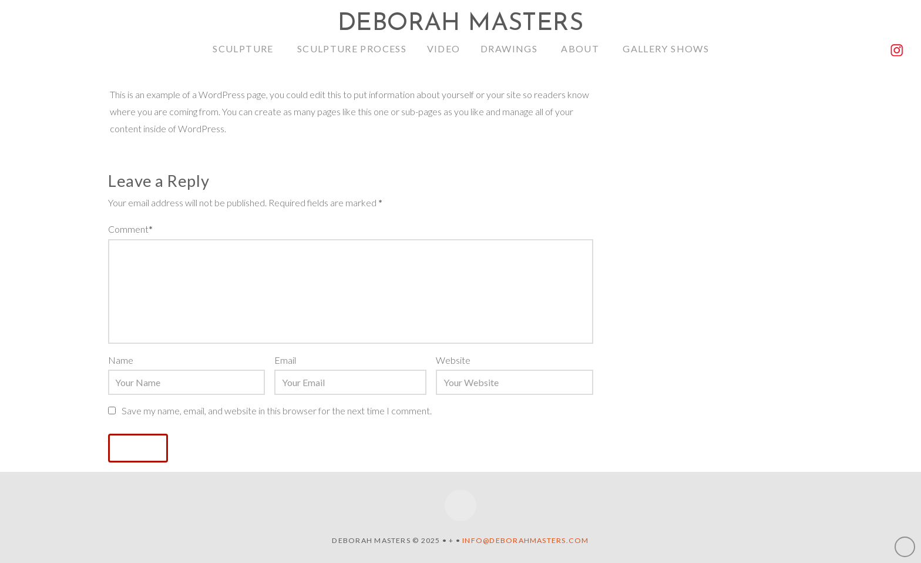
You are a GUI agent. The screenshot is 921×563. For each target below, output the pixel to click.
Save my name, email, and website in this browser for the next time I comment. (277, 410)
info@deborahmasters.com (525, 540)
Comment (130, 228)
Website (453, 360)
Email (285, 360)
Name (120, 360)
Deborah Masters (460, 24)
